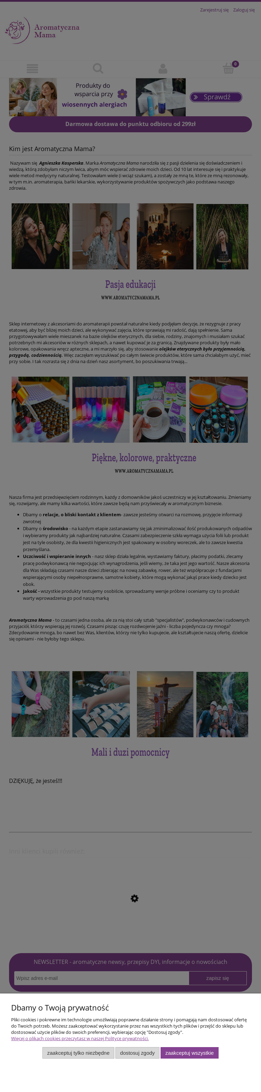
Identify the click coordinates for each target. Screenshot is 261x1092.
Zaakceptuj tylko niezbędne (78, 1053)
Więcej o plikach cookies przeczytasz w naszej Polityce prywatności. (80, 1038)
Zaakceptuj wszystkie (189, 1053)
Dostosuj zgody (137, 1053)
